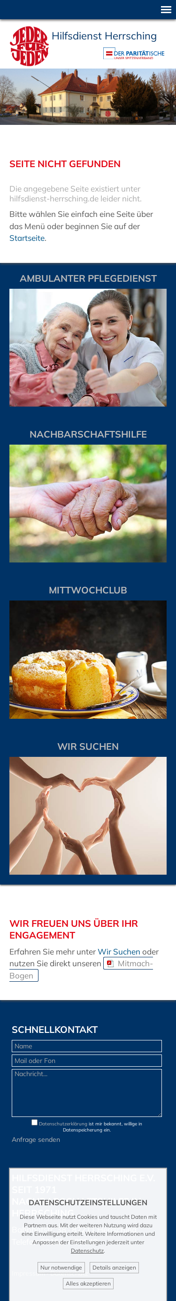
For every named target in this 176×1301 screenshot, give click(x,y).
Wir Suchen (119, 951)
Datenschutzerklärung (63, 1124)
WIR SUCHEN (88, 746)
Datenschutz (87, 1250)
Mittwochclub (88, 590)
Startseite (27, 238)
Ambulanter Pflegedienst (88, 278)
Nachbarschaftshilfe (88, 434)
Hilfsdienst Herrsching (104, 35)
